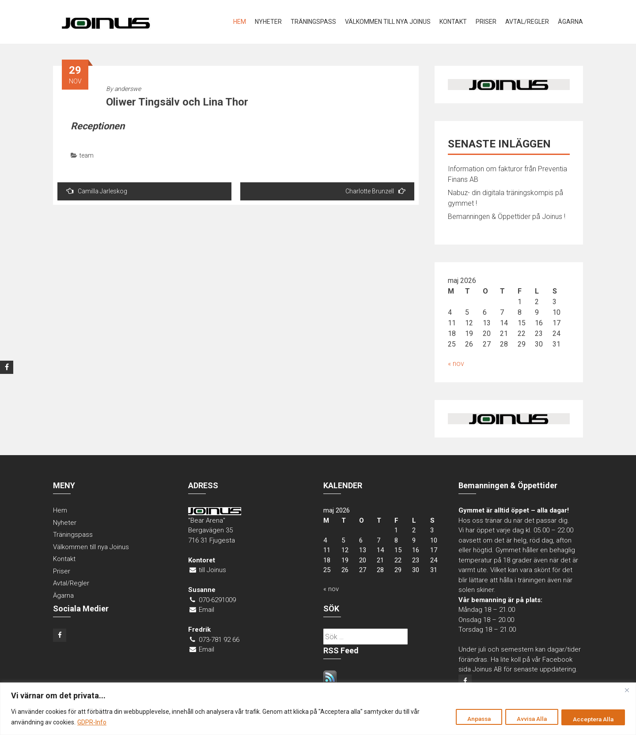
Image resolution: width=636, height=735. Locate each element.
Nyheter (268, 21)
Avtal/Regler (527, 21)
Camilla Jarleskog (96, 191)
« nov (456, 363)
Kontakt (453, 21)
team (87, 155)
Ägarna (570, 21)
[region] (318, 708)
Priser (486, 21)
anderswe (127, 88)
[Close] (626, 690)
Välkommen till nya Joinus (388, 21)
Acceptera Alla (591, 718)
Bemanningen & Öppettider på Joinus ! (506, 216)
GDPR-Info (91, 722)
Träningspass (313, 21)
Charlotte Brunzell (375, 191)
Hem (239, 21)
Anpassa (468, 718)
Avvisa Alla (525, 718)
